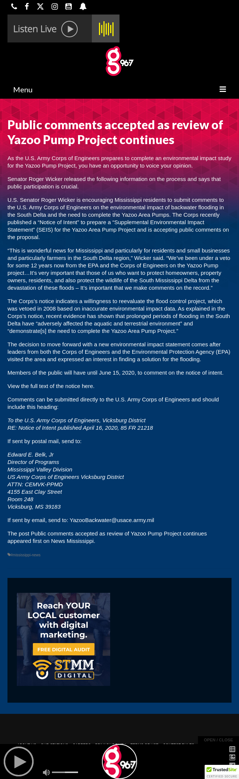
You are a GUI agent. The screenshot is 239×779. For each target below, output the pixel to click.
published (19, 222)
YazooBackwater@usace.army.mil (111, 520)
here (87, 386)
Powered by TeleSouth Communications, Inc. (79, 766)
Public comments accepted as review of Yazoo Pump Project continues (119, 533)
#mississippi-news (25, 555)
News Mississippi (72, 541)
